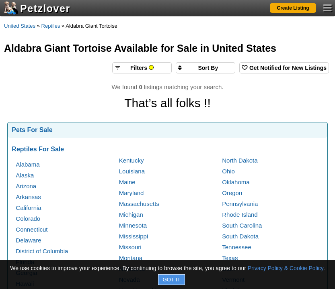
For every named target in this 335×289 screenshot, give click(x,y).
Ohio (228, 171)
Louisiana (132, 171)
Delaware (28, 240)
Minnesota (133, 225)
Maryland (131, 192)
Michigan (131, 214)
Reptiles (50, 26)
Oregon (232, 192)
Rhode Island (239, 214)
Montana (130, 257)
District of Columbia (42, 251)
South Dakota (240, 236)
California (28, 207)
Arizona (26, 186)
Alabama (27, 164)
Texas (230, 257)
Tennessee (236, 247)
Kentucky (131, 160)
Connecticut (31, 229)
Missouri (130, 247)
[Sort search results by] (205, 68)
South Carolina (242, 225)
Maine (127, 182)
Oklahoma (235, 182)
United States (19, 26)
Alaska (25, 175)
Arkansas (28, 196)
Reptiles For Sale (38, 149)
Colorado (28, 218)
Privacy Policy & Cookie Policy (285, 268)
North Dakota (239, 160)
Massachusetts (139, 203)
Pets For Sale (32, 129)
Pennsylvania (240, 203)
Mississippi (133, 236)
